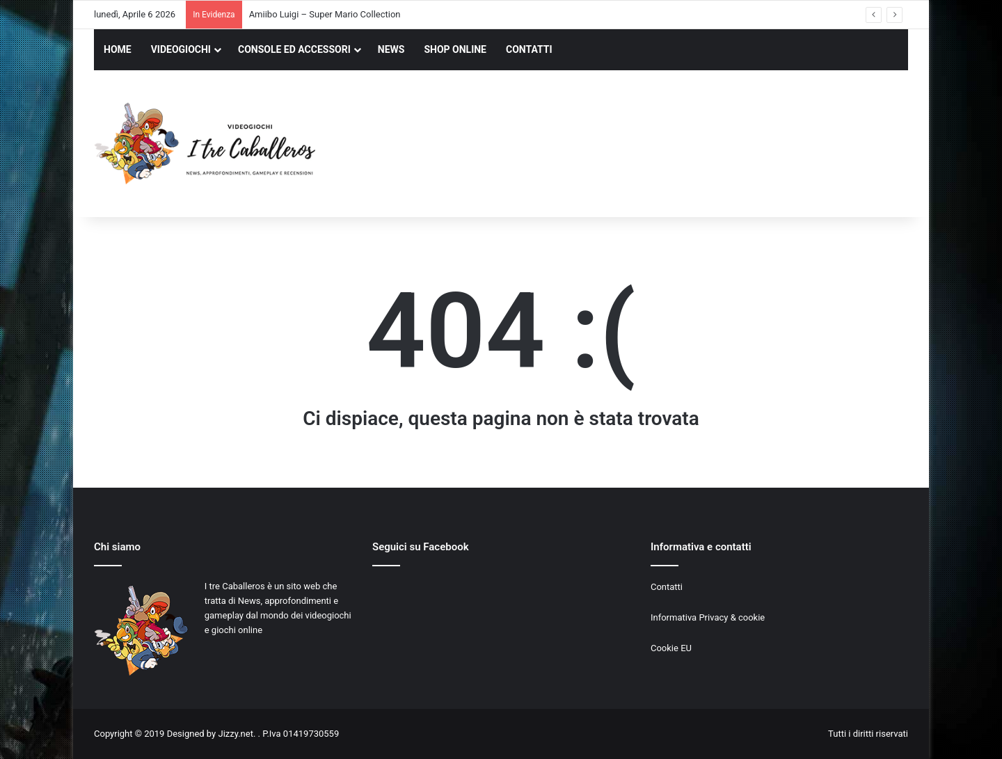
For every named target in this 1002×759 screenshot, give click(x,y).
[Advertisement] (640, 145)
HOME (118, 49)
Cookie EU (671, 648)
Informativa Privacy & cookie (708, 617)
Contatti (667, 587)
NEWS (391, 49)
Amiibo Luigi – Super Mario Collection (325, 14)
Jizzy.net (235, 733)
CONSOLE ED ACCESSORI (294, 49)
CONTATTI (529, 49)
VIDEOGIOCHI (181, 49)
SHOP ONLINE (455, 49)
